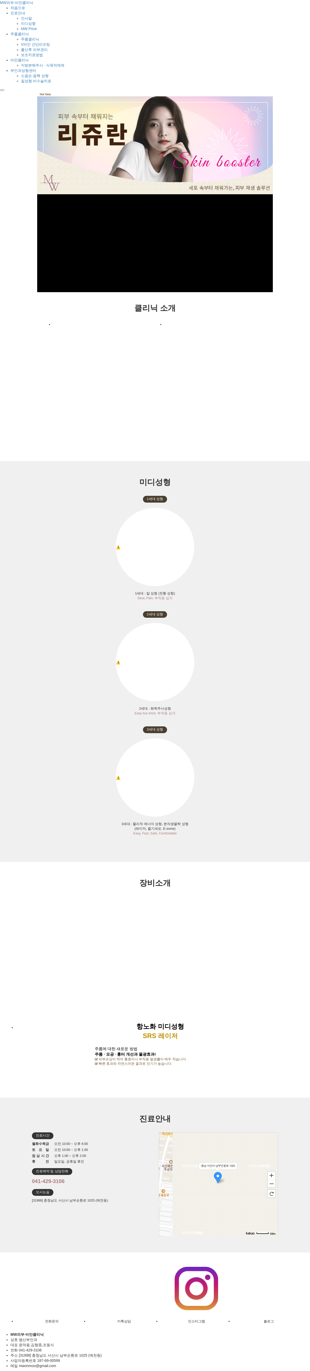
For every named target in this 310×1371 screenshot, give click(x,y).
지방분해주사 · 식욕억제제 (42, 65)
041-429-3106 (48, 1181)
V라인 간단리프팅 (35, 44)
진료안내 (17, 13)
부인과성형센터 (23, 70)
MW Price (29, 29)
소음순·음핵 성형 (35, 76)
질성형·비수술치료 (36, 81)
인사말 (26, 18)
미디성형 (28, 23)
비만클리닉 (19, 60)
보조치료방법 (32, 55)
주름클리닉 (19, 34)
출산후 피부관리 (34, 50)
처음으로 (17, 8)
